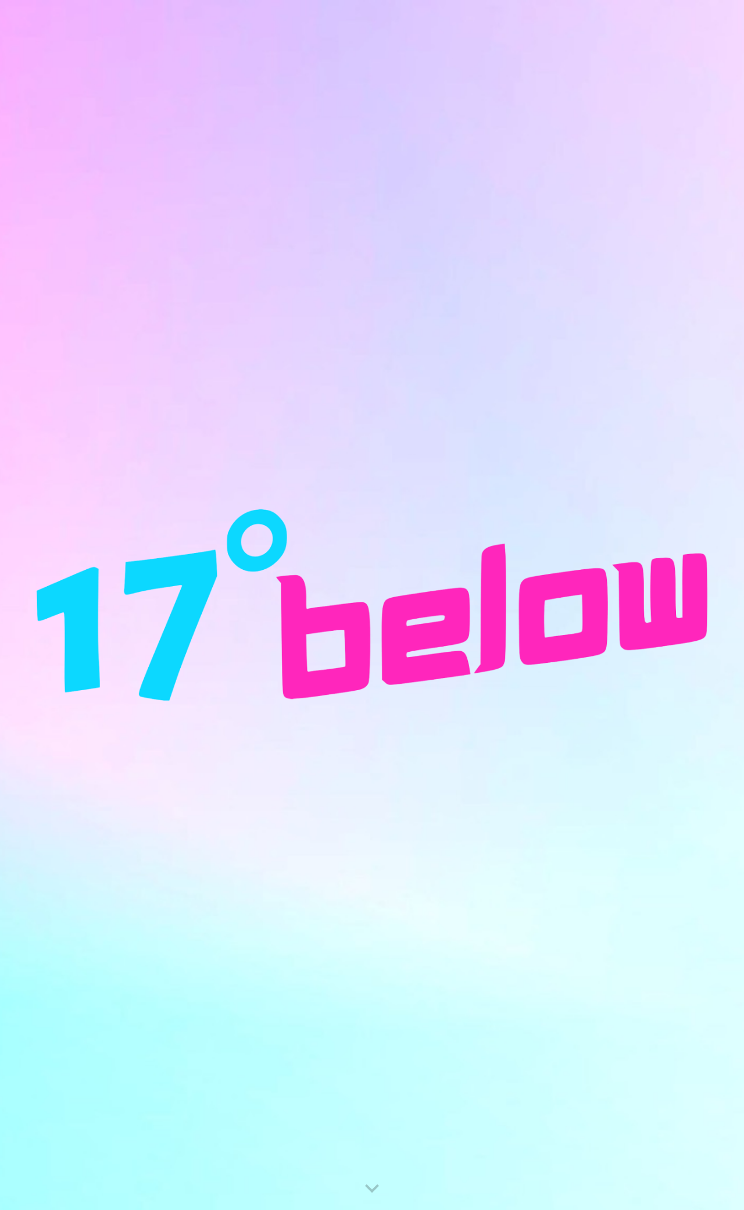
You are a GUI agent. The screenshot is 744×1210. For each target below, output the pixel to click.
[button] (372, 1189)
